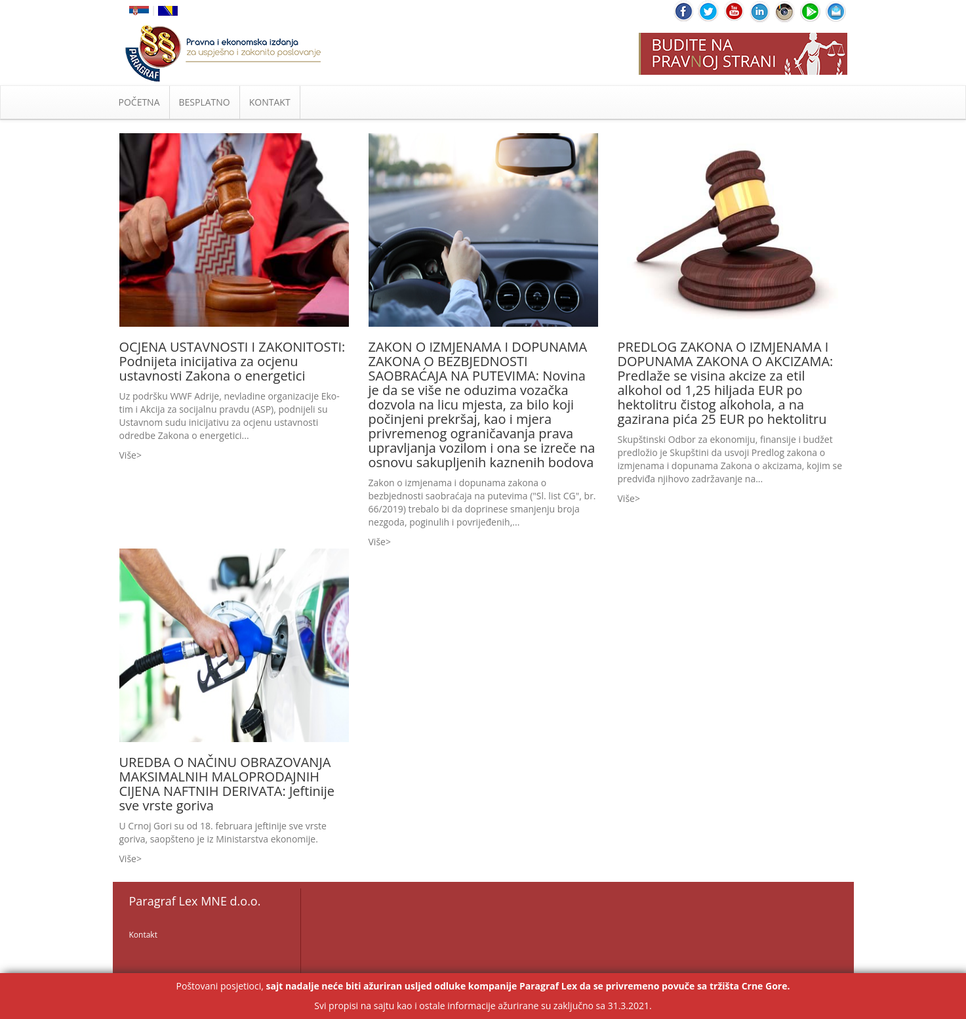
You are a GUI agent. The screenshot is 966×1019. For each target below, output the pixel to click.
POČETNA (139, 102)
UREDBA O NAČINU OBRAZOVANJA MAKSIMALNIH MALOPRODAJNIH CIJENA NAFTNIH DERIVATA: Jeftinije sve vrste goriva (227, 783)
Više (127, 455)
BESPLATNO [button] (204, 102)
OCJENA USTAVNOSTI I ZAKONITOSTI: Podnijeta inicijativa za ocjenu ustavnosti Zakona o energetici (232, 361)
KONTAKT (270, 102)
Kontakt (143, 934)
